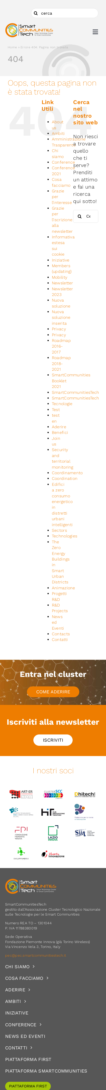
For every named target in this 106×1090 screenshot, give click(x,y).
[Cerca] (36, 13)
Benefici (60, 432)
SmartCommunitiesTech (75, 392)
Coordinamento (67, 472)
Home (12, 47)
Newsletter (62, 283)
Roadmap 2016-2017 (61, 346)
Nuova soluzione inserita (61, 317)
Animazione (63, 587)
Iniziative (61, 260)
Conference (63, 162)
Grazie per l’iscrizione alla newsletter (62, 220)
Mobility (59, 277)
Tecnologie (62, 403)
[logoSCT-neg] (30, 881)
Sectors (59, 530)
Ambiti (58, 133)
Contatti (60, 639)
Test (56, 409)
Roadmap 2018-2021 (61, 363)
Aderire (59, 426)
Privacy (59, 329)
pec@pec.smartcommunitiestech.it (36, 955)
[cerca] (64, 13)
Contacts (61, 633)
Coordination (65, 478)
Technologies (65, 536)
